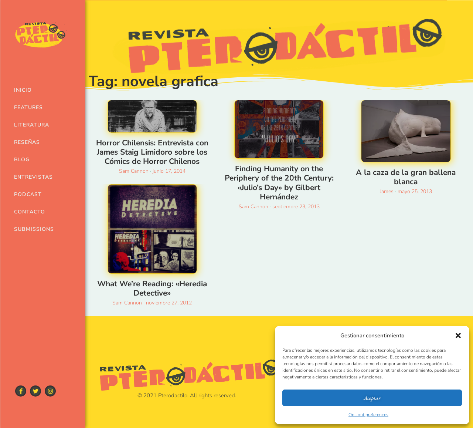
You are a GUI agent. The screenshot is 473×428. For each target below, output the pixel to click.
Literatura (30, 124)
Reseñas (27, 142)
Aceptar (372, 397)
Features (28, 107)
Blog (22, 159)
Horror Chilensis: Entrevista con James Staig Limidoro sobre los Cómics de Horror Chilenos (152, 152)
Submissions (30, 229)
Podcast (28, 194)
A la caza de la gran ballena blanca (406, 177)
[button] (458, 335)
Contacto (29, 211)
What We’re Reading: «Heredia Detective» (152, 288)
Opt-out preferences (368, 415)
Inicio (23, 90)
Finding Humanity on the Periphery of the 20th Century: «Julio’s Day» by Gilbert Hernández (279, 183)
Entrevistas (30, 177)
